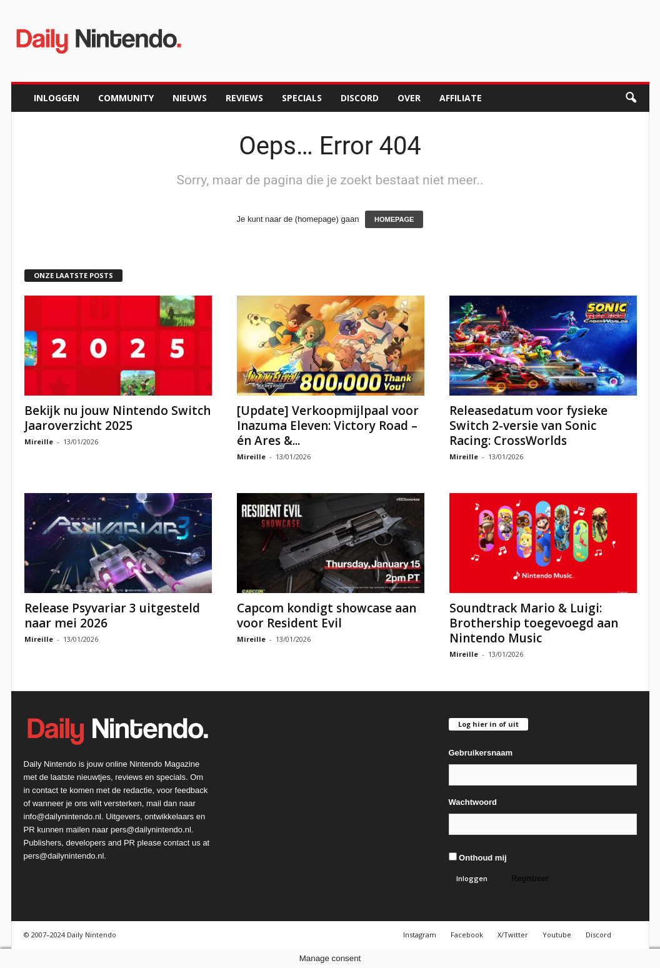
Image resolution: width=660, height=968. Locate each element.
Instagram (419, 934)
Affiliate (460, 98)
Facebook (467, 934)
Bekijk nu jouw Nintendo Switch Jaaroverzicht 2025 (117, 418)
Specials (302, 98)
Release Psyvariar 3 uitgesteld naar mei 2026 (112, 615)
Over (409, 98)
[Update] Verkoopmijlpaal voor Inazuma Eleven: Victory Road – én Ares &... (328, 425)
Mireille (38, 441)
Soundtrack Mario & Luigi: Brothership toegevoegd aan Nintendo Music (533, 623)
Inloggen (56, 98)
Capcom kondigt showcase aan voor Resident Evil (326, 615)
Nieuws (189, 98)
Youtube (556, 934)
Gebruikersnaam (481, 752)
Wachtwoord (473, 802)
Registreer (530, 878)
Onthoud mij (478, 857)
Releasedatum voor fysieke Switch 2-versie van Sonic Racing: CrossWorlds (528, 425)
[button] (630, 98)
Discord (360, 98)
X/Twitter (513, 934)
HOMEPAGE (394, 219)
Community (126, 98)
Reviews (244, 98)
